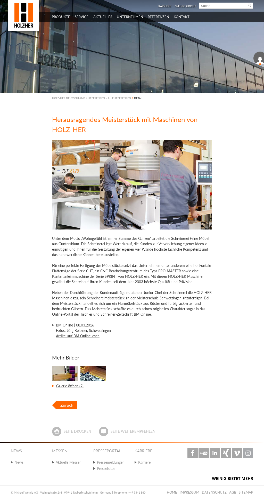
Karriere (164, 6)
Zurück (66, 405)
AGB (232, 492)
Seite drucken (77, 431)
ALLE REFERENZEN (119, 98)
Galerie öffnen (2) (70, 386)
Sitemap (246, 492)
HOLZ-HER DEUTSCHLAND (68, 98)
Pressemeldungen (111, 462)
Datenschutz (214, 492)
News (18, 462)
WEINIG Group (185, 6)
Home (172, 492)
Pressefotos (106, 468)
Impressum (189, 492)
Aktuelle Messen (68, 462)
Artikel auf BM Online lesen (78, 336)
